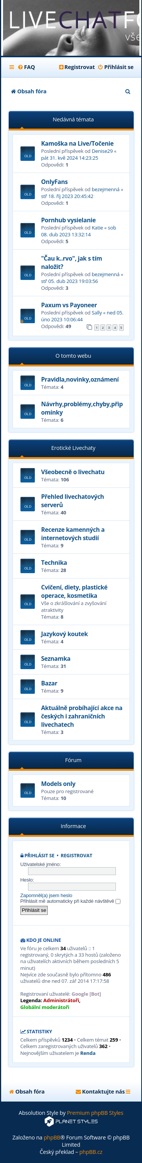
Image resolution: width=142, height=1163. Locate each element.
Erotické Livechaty (73, 447)
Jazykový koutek (64, 634)
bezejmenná (106, 189)
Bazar (49, 683)
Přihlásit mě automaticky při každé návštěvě (70, 901)
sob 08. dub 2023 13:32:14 (78, 231)
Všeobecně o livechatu (73, 472)
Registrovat (76, 855)
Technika (54, 562)
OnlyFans (54, 182)
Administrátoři (61, 1000)
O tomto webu (73, 355)
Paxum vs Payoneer (69, 305)
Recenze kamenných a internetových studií (73, 533)
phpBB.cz (90, 1151)
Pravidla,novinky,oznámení (80, 379)
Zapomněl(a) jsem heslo (46, 895)
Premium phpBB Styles (95, 1112)
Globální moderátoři (45, 1007)
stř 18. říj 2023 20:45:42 (67, 196)
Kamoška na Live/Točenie (77, 143)
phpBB (52, 1137)
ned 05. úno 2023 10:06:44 (82, 316)
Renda (87, 1053)
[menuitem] (26, 67)
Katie (97, 227)
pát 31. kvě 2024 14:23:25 (69, 157)
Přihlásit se (39, 855)
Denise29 (102, 151)
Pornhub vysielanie (68, 220)
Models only (58, 784)
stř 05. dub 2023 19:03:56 (69, 281)
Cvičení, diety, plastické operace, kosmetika (74, 591)
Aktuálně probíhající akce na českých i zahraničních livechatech (82, 716)
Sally (97, 312)
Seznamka (55, 658)
